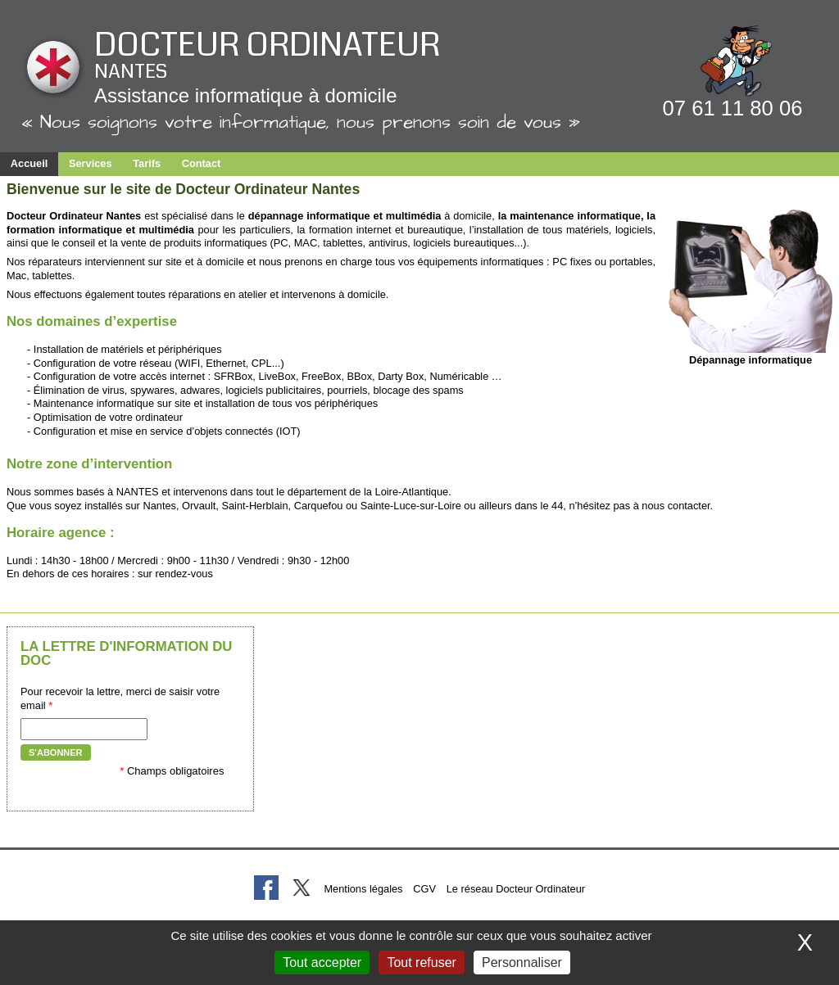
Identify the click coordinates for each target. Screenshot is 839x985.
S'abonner (56, 752)
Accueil (29, 163)
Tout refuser (421, 962)
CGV (424, 889)
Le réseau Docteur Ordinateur (516, 889)
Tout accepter (322, 962)
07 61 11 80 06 (733, 108)
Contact (201, 163)
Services (90, 163)
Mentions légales (363, 889)
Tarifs (147, 163)
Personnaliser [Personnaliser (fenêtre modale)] (522, 962)
